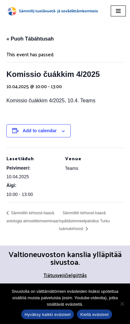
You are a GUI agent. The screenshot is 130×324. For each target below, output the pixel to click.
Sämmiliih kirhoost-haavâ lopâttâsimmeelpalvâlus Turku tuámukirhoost (84, 221)
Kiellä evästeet (94, 314)
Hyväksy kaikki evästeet (47, 314)
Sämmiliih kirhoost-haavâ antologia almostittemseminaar (32, 217)
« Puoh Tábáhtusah (30, 39)
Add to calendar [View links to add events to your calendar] (40, 130)
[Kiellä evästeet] (122, 304)
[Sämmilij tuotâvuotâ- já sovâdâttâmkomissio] (53, 11)
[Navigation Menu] (118, 10)
